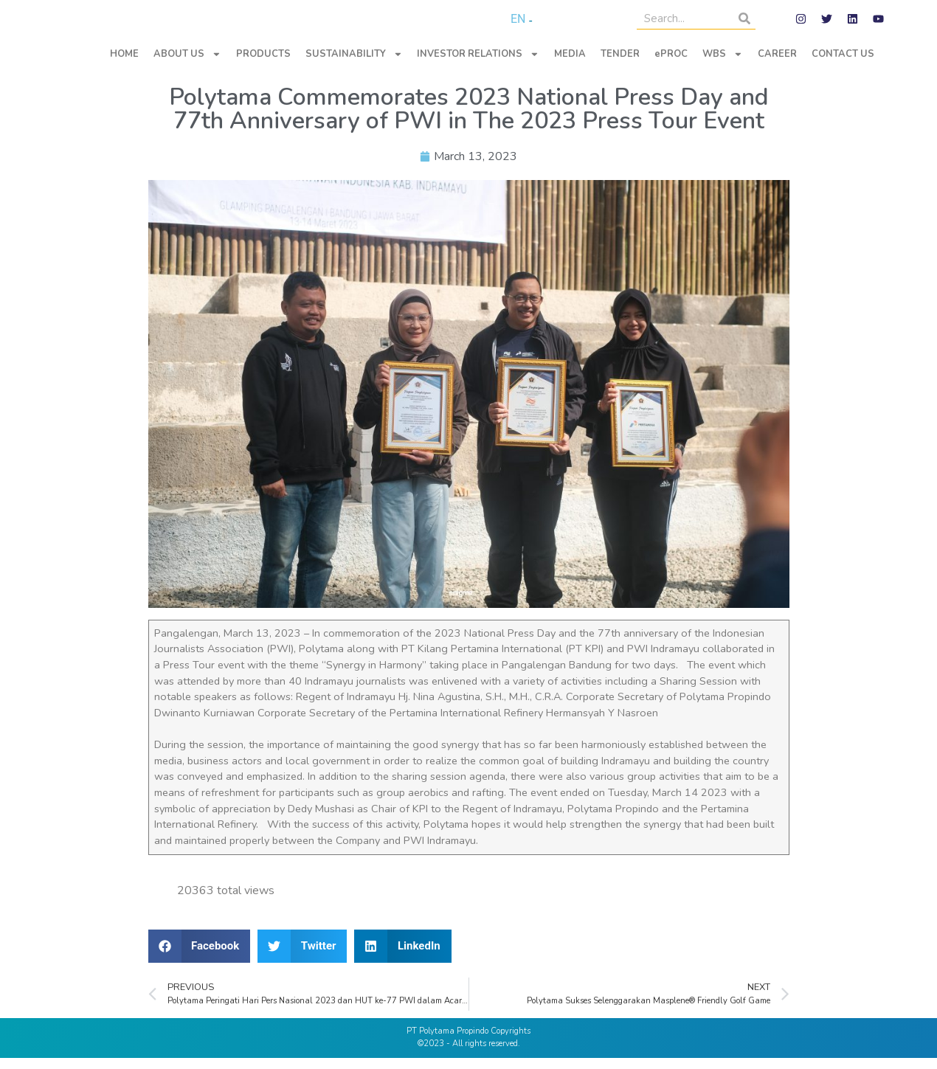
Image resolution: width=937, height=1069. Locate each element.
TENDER (620, 65)
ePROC (671, 65)
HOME (124, 65)
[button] (199, 957)
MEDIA (570, 65)
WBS (722, 65)
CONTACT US (843, 65)
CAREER (777, 65)
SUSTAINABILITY (354, 65)
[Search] (744, 24)
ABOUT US (187, 65)
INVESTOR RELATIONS (478, 65)
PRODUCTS (263, 65)
